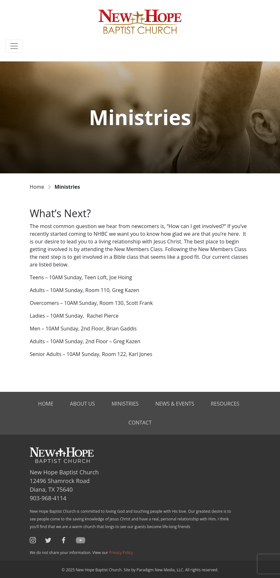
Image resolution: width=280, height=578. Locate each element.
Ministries (125, 403)
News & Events (174, 403)
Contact (140, 422)
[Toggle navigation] (14, 46)
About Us (82, 403)
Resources (225, 403)
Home (37, 186)
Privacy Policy (121, 552)
